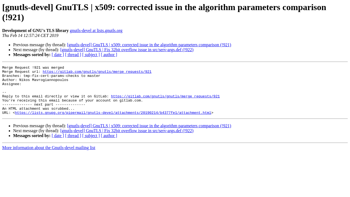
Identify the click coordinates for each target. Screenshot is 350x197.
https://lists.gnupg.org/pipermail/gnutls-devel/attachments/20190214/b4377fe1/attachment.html (113, 122)
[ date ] (58, 54)
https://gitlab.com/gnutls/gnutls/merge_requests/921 (97, 73)
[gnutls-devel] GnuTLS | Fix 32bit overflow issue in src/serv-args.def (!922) (126, 49)
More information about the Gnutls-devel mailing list (48, 157)
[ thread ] (73, 54)
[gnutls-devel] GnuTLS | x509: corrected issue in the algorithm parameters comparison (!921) (149, 44)
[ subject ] (91, 54)
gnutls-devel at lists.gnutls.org (96, 30)
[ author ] (109, 54)
